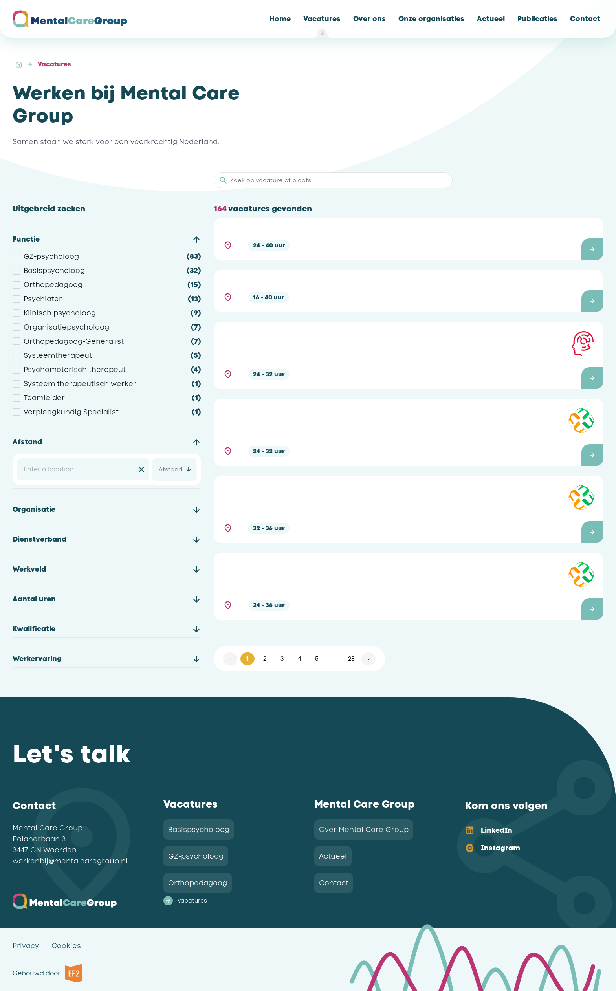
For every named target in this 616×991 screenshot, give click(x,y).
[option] (528, 830)
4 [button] (299, 659)
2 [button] (264, 659)
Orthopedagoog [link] (197, 883)
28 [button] (351, 659)
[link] (280, 19)
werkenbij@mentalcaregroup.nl (70, 861)
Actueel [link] (333, 856)
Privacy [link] (26, 946)
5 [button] (317, 659)
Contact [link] (333, 883)
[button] (408, 239)
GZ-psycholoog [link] (196, 856)
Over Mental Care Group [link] (364, 829)
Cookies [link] (66, 946)
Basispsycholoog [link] (198, 829)
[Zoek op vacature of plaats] (337, 180)
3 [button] (282, 659)
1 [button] (247, 659)
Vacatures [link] (54, 64)
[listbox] (528, 839)
